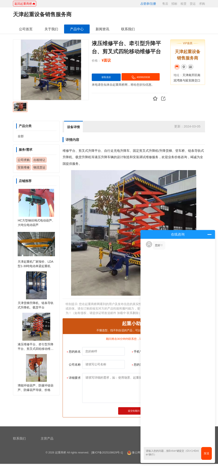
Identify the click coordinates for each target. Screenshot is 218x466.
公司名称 (75, 364)
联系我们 (128, 29)
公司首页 (26, 29)
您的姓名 (74, 352)
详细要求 (74, 378)
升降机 (153, 150)
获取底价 (110, 77)
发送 (206, 453)
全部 (21, 136)
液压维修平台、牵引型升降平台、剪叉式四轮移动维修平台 (35, 349)
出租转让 (39, 160)
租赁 (183, 3)
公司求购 (24, 160)
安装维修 (24, 167)
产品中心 (77, 29)
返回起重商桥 (24, 3)
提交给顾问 (133, 411)
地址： (178, 75)
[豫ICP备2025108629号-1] (107, 454)
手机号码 (139, 352)
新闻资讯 (102, 29)
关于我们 (51, 29)
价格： (96, 60)
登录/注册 (148, 3)
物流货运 (39, 167)
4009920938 (115, 87)
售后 (165, 3)
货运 (193, 3)
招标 (174, 3)
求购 (202, 3)
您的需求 (139, 365)
